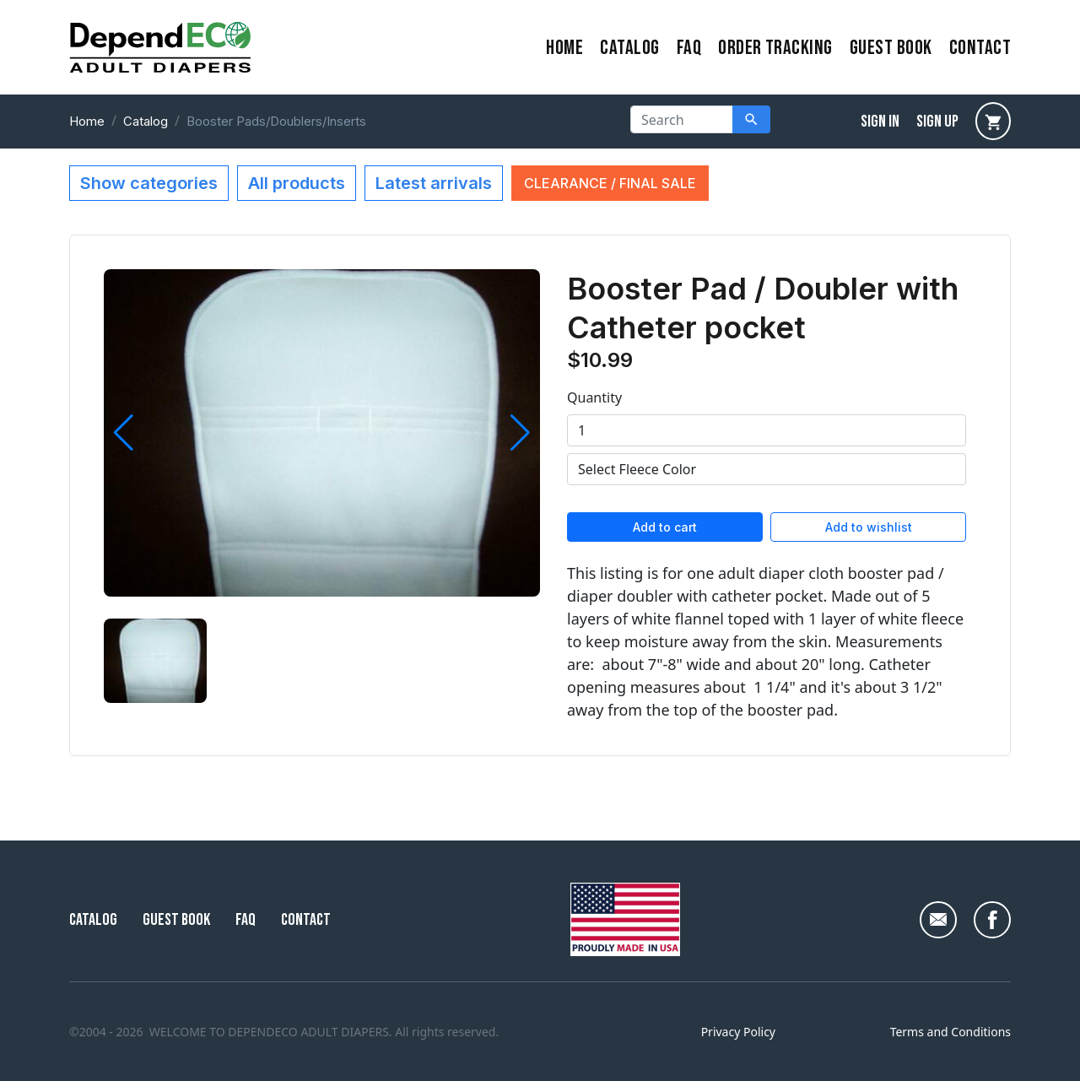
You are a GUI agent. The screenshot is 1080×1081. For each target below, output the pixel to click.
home (564, 47)
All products (296, 183)
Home (87, 121)
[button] (123, 432)
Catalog (629, 47)
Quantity (594, 397)
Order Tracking (775, 47)
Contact (306, 920)
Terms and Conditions (950, 1032)
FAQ (689, 47)
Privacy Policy (738, 1032)
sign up (937, 121)
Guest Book (891, 47)
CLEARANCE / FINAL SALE (610, 183)
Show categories (149, 183)
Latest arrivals (433, 183)
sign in (880, 121)
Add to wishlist (868, 527)
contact (980, 47)
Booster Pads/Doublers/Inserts (276, 121)
